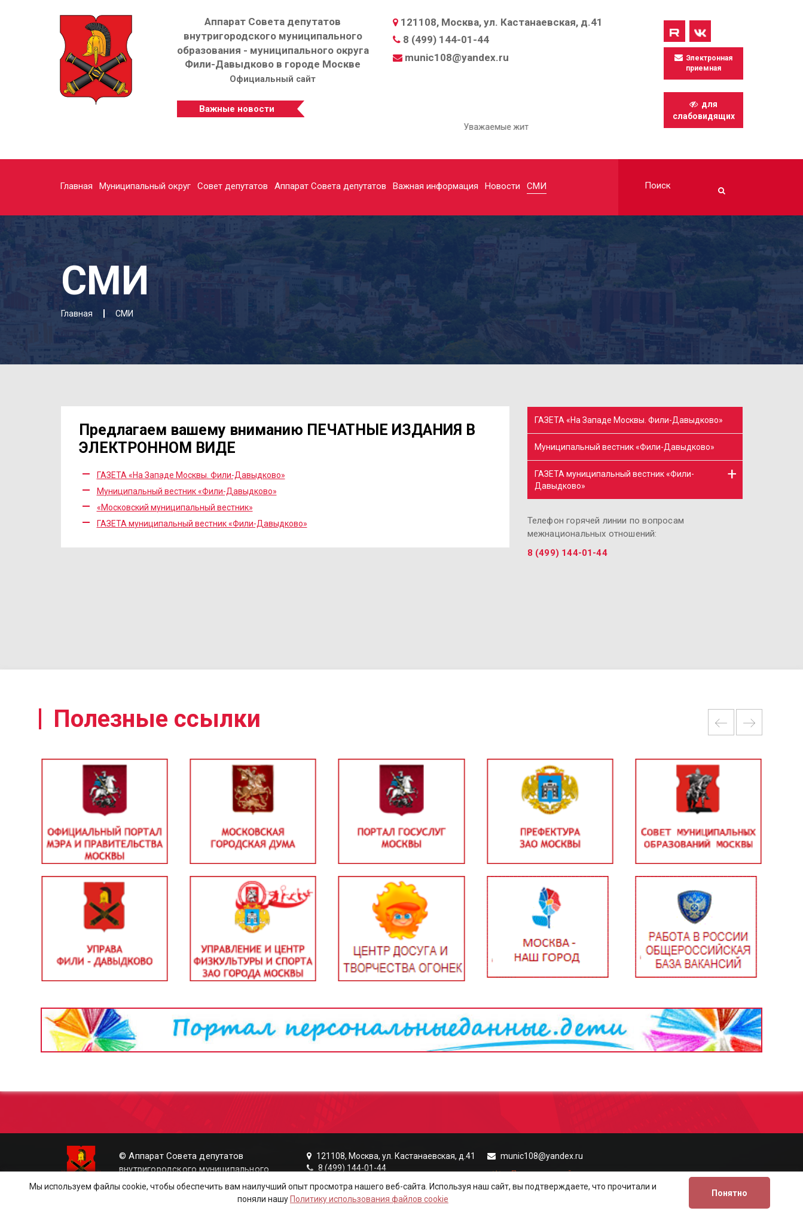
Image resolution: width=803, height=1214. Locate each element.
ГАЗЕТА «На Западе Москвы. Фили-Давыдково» (191, 475)
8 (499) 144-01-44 (446, 39)
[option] (401, 816)
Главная (76, 186)
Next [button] (749, 722)
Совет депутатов (232, 186)
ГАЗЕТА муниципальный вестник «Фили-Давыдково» (202, 523)
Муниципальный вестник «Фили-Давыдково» (187, 491)
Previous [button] (721, 722)
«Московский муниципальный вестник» (175, 507)
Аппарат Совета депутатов (330, 186)
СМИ (536, 186)
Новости (502, 186)
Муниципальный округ (145, 186)
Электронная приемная (703, 62)
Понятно (729, 1193)
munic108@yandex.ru (457, 57)
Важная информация (435, 186)
